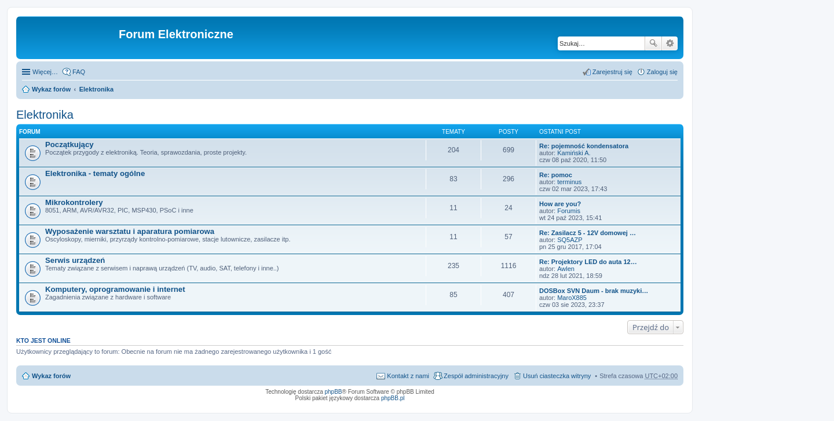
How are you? (560, 203)
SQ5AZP (569, 239)
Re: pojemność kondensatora (583, 145)
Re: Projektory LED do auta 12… (588, 261)
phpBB (333, 392)
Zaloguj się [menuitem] (662, 71)
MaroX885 (572, 297)
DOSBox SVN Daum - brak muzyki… (593, 290)
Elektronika (96, 89)
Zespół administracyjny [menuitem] (476, 375)
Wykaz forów (51, 89)
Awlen (566, 268)
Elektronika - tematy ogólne (95, 173)
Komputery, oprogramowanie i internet (115, 289)
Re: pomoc (555, 174)
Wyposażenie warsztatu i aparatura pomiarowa (129, 231)
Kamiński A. (573, 152)
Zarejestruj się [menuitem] (612, 71)
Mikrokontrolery (74, 202)
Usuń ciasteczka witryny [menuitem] (557, 375)
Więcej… (45, 71)
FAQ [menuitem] (78, 71)
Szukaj (653, 43)
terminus (569, 181)
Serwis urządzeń (75, 260)
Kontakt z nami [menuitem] (408, 375)
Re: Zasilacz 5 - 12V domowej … (587, 232)
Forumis (568, 210)
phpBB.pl (393, 398)
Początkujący (69, 144)
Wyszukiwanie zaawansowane (670, 43)
